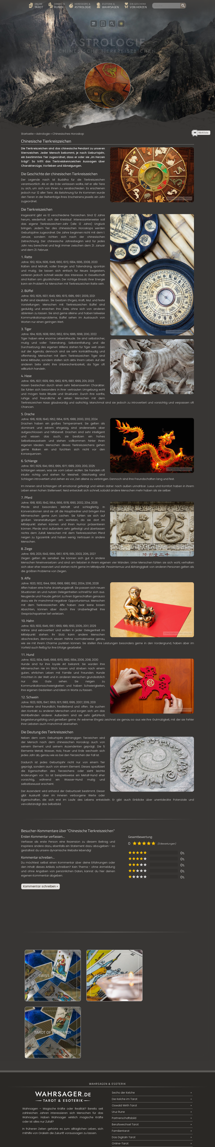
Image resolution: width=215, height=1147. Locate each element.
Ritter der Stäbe (122, 1106)
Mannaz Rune (121, 1100)
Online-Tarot (120, 1087)
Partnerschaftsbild (124, 1061)
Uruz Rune (118, 1055)
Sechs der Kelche (123, 1036)
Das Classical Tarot (125, 1093)
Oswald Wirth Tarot (124, 1048)
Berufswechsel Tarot (125, 1068)
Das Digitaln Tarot (124, 1080)
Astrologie (43, 134)
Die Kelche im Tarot (124, 1042)
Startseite (27, 134)
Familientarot (120, 1074)
